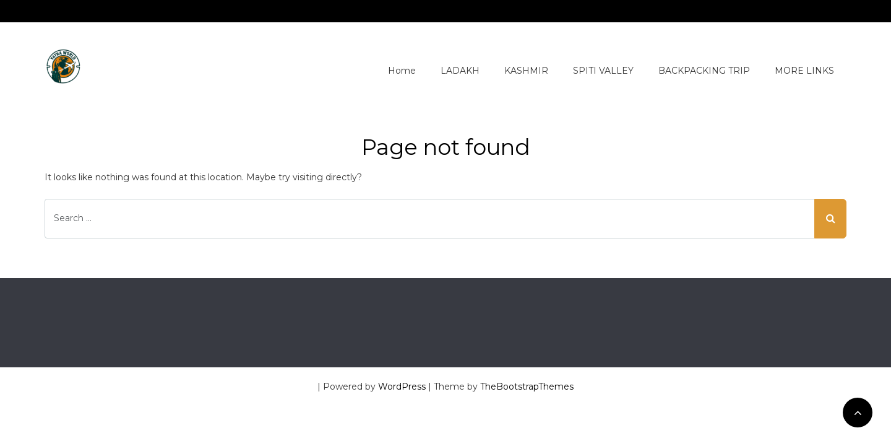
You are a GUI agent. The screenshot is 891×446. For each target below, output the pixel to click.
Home (402, 70)
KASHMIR (526, 70)
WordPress (402, 386)
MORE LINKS (804, 70)
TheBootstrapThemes (527, 386)
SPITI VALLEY (603, 70)
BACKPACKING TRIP (704, 70)
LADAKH (460, 70)
